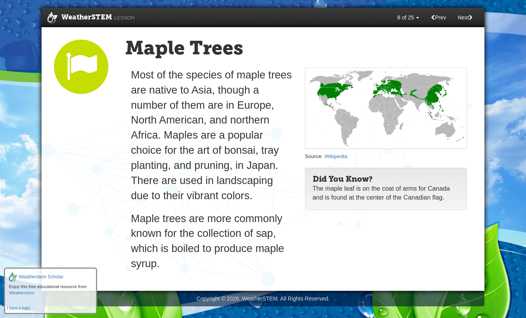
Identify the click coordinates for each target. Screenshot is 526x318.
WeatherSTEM (91, 18)
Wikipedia (335, 156)
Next (465, 17)
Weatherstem (21, 292)
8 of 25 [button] (408, 17)
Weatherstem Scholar (36, 277)
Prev (438, 17)
